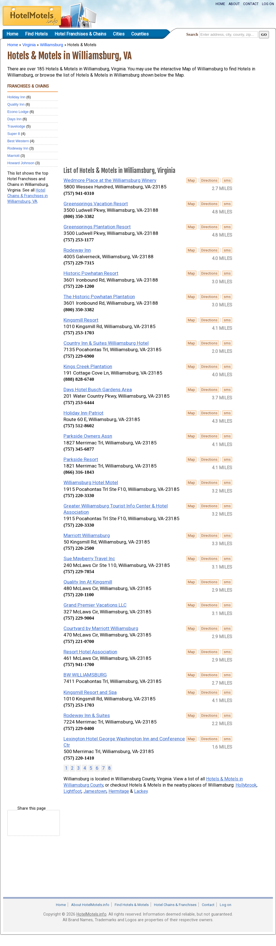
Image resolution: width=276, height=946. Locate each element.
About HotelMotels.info (90, 905)
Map (191, 180)
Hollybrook (246, 785)
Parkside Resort (81, 459)
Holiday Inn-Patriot (83, 413)
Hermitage (118, 791)
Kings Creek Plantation (88, 366)
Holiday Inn (16, 97)
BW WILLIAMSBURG (85, 675)
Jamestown (95, 791)
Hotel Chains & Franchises (175, 905)
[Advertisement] (29, 294)
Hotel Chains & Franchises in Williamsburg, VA (27, 196)
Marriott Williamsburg (87, 535)
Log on (268, 4)
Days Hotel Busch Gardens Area (98, 389)
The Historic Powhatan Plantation (99, 296)
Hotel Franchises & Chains (80, 34)
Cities (119, 34)
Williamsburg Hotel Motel (91, 482)
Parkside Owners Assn (88, 436)
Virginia (29, 45)
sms (227, 180)
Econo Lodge (18, 112)
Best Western (18, 141)
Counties (140, 34)
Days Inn (14, 119)
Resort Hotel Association (90, 652)
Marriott (13, 155)
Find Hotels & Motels (132, 905)
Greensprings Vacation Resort (96, 203)
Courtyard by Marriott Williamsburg (101, 628)
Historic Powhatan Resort (91, 273)
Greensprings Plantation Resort (97, 227)
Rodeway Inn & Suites (87, 715)
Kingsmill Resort (81, 320)
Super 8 (13, 134)
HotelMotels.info (91, 914)
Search (192, 34)
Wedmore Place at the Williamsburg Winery (110, 180)
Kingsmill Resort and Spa (90, 692)
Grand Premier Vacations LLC (95, 605)
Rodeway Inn (17, 148)
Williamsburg (51, 45)
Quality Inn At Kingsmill (88, 582)
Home (220, 4)
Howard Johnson (20, 163)
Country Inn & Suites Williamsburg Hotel (106, 343)
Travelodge (16, 126)
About (234, 4)
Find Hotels (36, 34)
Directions (209, 180)
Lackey (141, 791)
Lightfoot (73, 791)
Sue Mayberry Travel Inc (89, 558)
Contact (251, 4)
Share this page (31, 808)
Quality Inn (15, 104)
